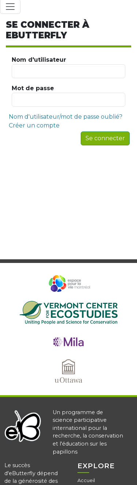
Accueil (86, 480)
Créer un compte (34, 125)
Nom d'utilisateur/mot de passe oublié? (65, 116)
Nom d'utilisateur (68, 67)
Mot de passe (68, 96)
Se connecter (105, 138)
